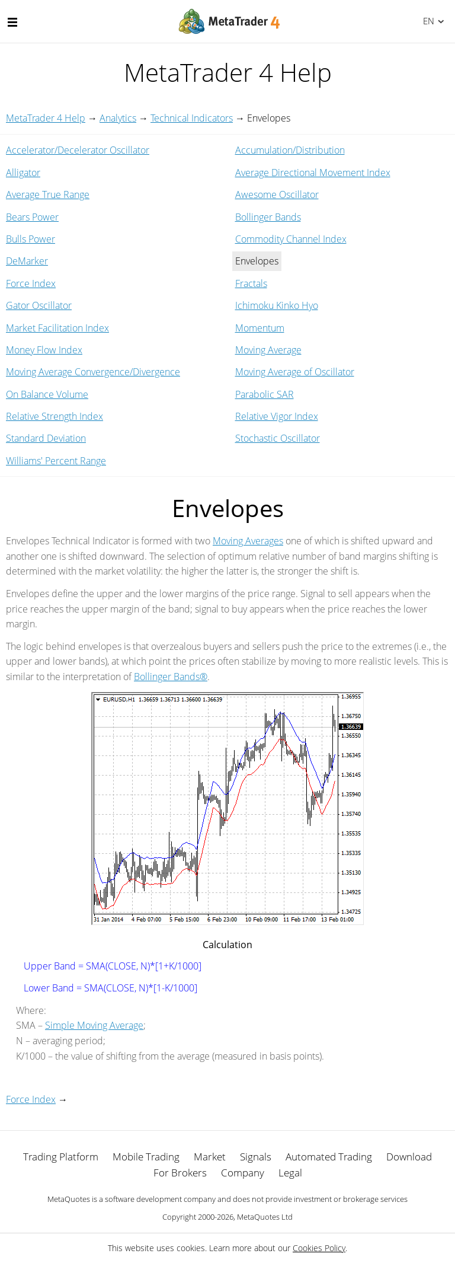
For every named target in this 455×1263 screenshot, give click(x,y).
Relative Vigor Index (276, 416)
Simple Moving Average (94, 1025)
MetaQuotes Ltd (265, 1216)
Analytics (118, 118)
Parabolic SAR (264, 394)
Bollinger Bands (268, 217)
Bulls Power (30, 238)
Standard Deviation (46, 438)
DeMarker (27, 260)
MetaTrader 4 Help (45, 118)
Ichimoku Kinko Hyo (276, 305)
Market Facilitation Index (57, 327)
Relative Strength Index (54, 416)
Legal (290, 1172)
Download (409, 1156)
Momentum (259, 327)
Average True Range (47, 194)
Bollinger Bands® (170, 676)
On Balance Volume (47, 394)
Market (210, 1156)
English (427, 21)
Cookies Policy (319, 1248)
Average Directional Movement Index (312, 172)
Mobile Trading (146, 1156)
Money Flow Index (44, 349)
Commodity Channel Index (291, 238)
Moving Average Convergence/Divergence (93, 371)
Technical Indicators (191, 118)
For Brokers (180, 1172)
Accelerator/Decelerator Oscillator (77, 150)
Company (242, 1172)
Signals (255, 1156)
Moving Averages (248, 540)
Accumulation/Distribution (290, 150)
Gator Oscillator (39, 305)
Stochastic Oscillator (277, 438)
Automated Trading (329, 1156)
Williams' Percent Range (56, 460)
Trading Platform (60, 1156)
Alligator (23, 172)
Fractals (251, 283)
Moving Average (268, 349)
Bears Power (32, 217)
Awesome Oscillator (277, 194)
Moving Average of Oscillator (294, 371)
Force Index (31, 283)
